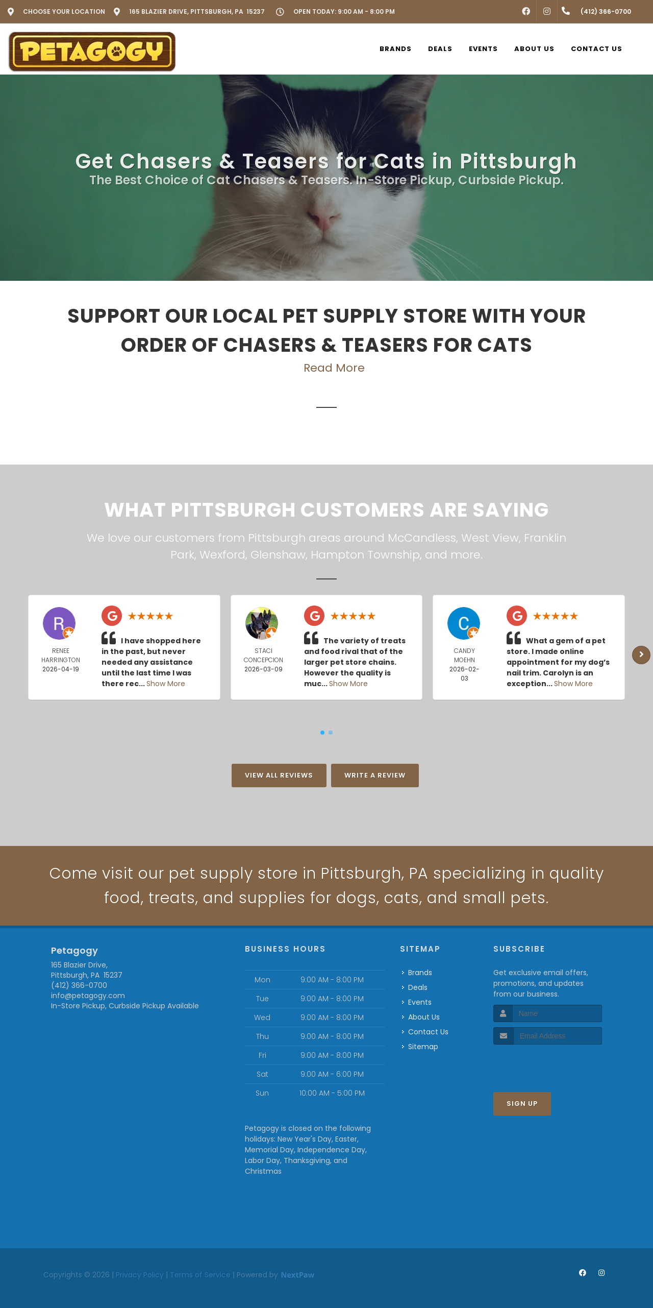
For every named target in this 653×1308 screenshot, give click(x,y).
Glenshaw (278, 555)
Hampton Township (365, 555)
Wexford (222, 555)
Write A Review (375, 775)
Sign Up (522, 1103)
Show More (165, 684)
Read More (334, 368)
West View (490, 538)
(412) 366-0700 (79, 985)
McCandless (422, 538)
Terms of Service (200, 1275)
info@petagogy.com (88, 995)
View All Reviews (279, 775)
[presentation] (547, 1064)
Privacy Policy (140, 1275)
